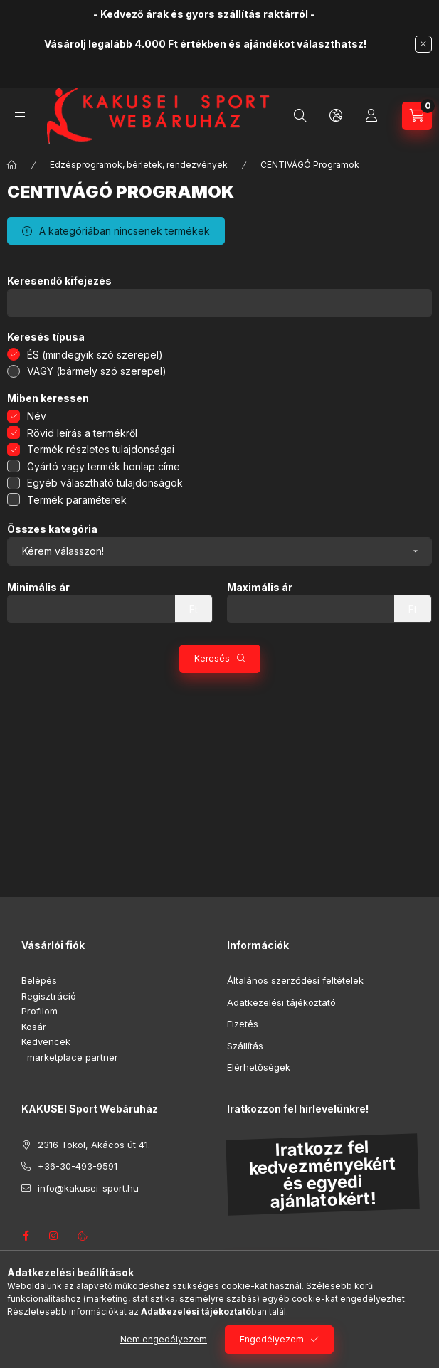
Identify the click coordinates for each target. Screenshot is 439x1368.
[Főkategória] (12, 165)
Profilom (39, 1011)
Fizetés (242, 1023)
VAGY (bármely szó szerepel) (96, 371)
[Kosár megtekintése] (417, 116)
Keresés (212, 658)
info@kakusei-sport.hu (88, 1188)
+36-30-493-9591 (77, 1166)
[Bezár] (423, 44)
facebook (25, 1235)
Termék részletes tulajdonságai (100, 449)
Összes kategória (52, 529)
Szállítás (245, 1045)
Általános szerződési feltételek (295, 980)
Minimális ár (38, 587)
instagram (54, 1235)
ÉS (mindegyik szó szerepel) (95, 355)
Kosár (33, 1026)
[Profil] (371, 116)
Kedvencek (45, 1041)
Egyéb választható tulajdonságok (105, 483)
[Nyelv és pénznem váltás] (336, 116)
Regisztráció (48, 996)
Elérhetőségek (258, 1067)
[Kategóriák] (20, 116)
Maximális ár (259, 587)
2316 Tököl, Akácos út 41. (94, 1144)
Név (36, 416)
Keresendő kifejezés (59, 281)
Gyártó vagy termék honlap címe (103, 466)
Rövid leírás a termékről (82, 433)
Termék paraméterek (77, 500)
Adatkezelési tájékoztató (281, 1002)
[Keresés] (300, 116)
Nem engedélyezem (163, 1339)
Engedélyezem (272, 1339)
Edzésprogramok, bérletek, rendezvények (139, 164)
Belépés (39, 980)
